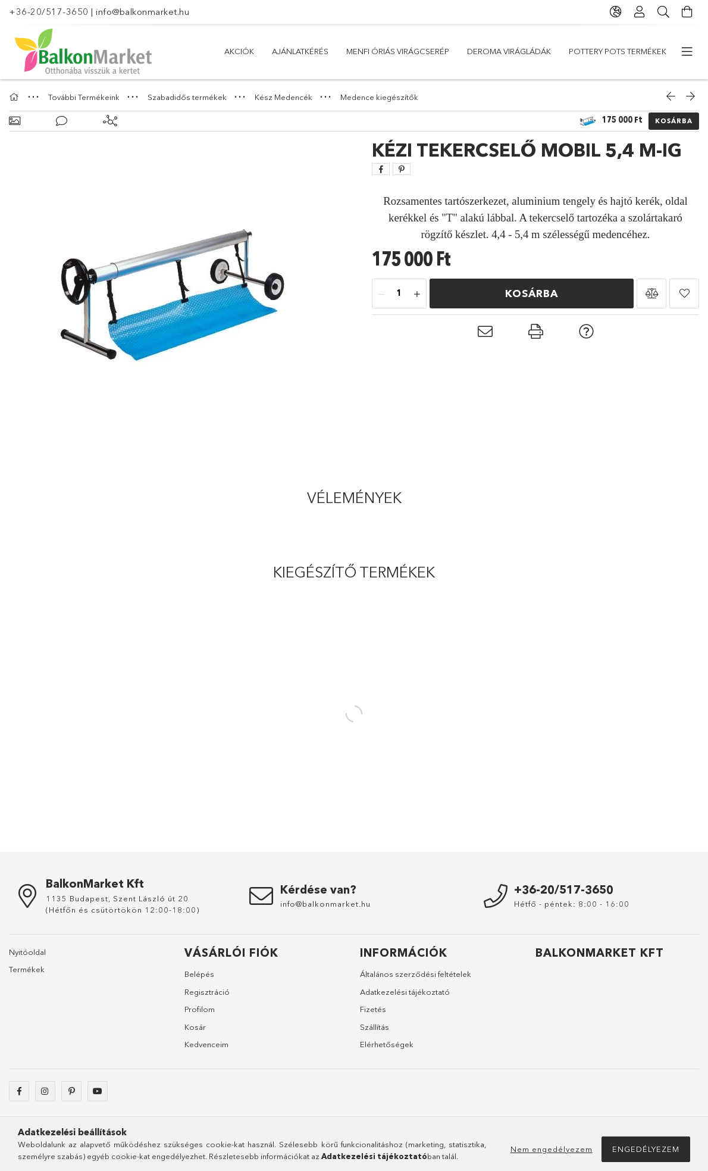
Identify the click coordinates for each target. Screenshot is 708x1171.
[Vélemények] (61, 121)
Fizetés (373, 1009)
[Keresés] (663, 12)
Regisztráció (207, 992)
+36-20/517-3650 (49, 11)
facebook (19, 1091)
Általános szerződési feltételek (415, 974)
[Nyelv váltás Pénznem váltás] (616, 12)
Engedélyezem (645, 1149)
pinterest (71, 1091)
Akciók (239, 51)
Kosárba (674, 121)
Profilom (199, 1009)
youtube (97, 1091)
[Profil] (639, 12)
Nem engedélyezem (551, 1149)
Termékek (27, 969)
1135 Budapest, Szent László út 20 (117, 898)
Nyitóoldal (27, 952)
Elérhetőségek (386, 1044)
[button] (651, 293)
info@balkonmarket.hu (142, 11)
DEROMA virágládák (509, 51)
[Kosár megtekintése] (687, 12)
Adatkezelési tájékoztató (405, 992)
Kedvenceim (206, 1044)
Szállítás (374, 1027)
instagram (45, 1091)
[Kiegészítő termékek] (110, 121)
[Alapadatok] (14, 121)
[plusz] (417, 294)
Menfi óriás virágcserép (397, 51)
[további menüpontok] (687, 52)
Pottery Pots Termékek (617, 51)
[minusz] (381, 294)
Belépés (199, 974)
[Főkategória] (15, 97)
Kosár (195, 1027)
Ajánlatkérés (300, 51)
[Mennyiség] (399, 294)
